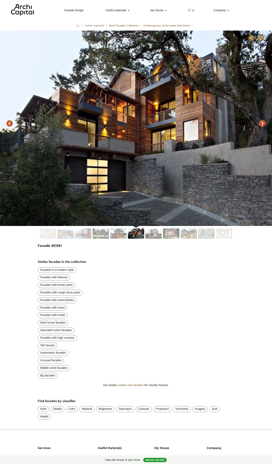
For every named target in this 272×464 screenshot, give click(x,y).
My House (157, 10)
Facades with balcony (54, 277)
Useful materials (116, 10)
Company (220, 10)
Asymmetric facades (53, 352)
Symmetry (182, 408)
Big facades (47, 375)
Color (71, 408)
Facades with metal (52, 315)
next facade (262, 123)
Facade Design (74, 10)
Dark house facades (53, 322)
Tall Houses (47, 345)
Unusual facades (50, 360)
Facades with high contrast (57, 337)
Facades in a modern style (57, 269)
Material (87, 408)
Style (43, 408)
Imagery (200, 408)
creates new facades (130, 385)
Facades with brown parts (56, 284)
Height (44, 416)
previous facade (10, 123)
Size (214, 408)
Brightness (105, 408)
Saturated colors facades (56, 330)
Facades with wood (52, 307)
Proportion (162, 408)
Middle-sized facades (53, 367)
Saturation (125, 408)
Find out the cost (155, 460)
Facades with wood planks (57, 300)
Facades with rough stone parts (60, 292)
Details (57, 408)
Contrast (143, 408)
